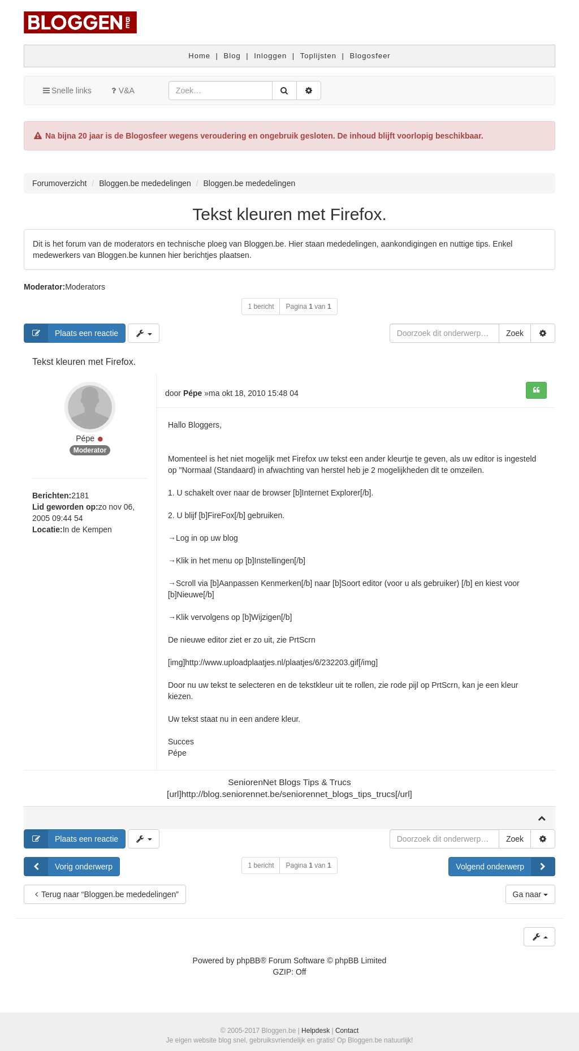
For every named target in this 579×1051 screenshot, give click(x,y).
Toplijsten (318, 55)
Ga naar (530, 894)
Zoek (515, 333)
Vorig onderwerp (68, 867)
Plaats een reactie (71, 333)
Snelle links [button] (66, 90)
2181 (80, 495)
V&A (122, 90)
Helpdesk (315, 1031)
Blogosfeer (370, 55)
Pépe (85, 438)
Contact (346, 1031)
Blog (232, 55)
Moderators (85, 286)
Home (199, 55)
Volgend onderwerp (505, 867)
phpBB (248, 960)
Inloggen (270, 55)
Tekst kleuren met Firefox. (289, 214)
